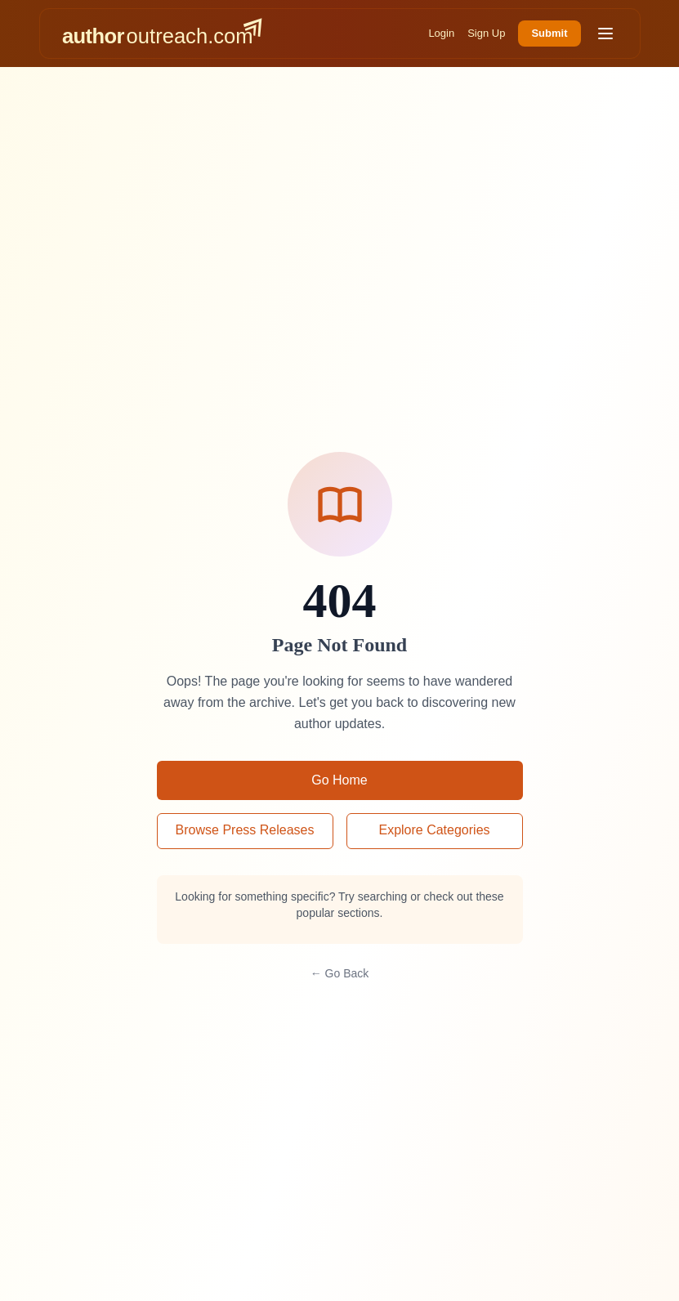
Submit (549, 33)
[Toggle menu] (605, 33)
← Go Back (339, 973)
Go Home (339, 780)
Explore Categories (433, 830)
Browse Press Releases (245, 830)
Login (441, 33)
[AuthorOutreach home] (162, 33)
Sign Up (486, 33)
